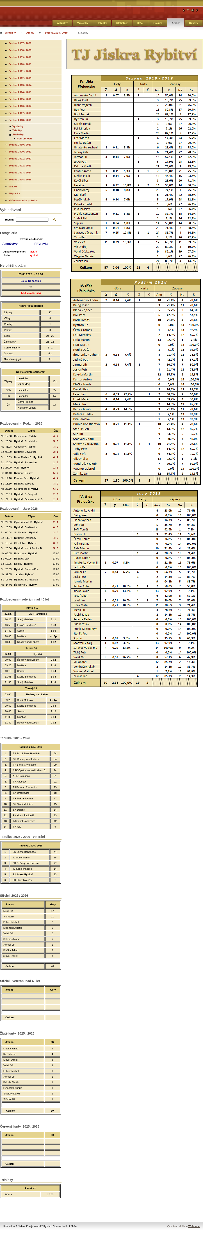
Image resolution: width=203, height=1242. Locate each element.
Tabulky (102, 23)
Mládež (13, 186)
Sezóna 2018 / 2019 (56, 32)
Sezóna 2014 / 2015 (20, 92)
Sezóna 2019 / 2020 (20, 144)
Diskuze (157, 23)
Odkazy (193, 23)
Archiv (176, 23)
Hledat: (9, 219)
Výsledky (82, 23)
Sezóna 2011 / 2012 (20, 71)
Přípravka (14, 193)
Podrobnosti (24, 138)
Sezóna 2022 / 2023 (20, 165)
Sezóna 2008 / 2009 (20, 50)
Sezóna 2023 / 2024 (20, 172)
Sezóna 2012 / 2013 (20, 78)
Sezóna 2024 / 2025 (20, 179)
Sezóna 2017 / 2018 (20, 113)
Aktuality (62, 23)
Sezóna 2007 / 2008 (20, 43)
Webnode (194, 1226)
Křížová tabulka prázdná (23, 200)
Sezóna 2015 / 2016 (20, 99)
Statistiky (122, 23)
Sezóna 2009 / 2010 (20, 57)
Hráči (140, 23)
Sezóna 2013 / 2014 (20, 85)
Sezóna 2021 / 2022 (20, 158)
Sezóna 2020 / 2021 (20, 151)
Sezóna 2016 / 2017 (20, 106)
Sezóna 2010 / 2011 (20, 64)
